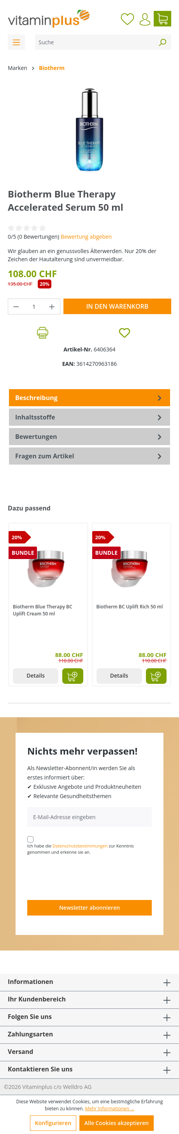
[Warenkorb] (162, 18)
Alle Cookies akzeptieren (116, 1123)
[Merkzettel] (127, 18)
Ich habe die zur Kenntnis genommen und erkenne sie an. (80, 849)
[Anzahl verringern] (16, 307)
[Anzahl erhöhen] (52, 307)
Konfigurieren (53, 1123)
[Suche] (94, 42)
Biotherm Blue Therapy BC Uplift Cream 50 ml (42, 610)
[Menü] (16, 42)
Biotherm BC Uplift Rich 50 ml (130, 606)
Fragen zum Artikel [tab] (89, 456)
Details (35, 675)
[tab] (89, 397)
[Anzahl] (34, 307)
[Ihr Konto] (145, 19)
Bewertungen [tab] (89, 436)
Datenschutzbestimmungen (80, 846)
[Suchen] (162, 42)
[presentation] (86, 877)
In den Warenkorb (117, 306)
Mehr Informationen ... (109, 1108)
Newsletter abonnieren (89, 907)
